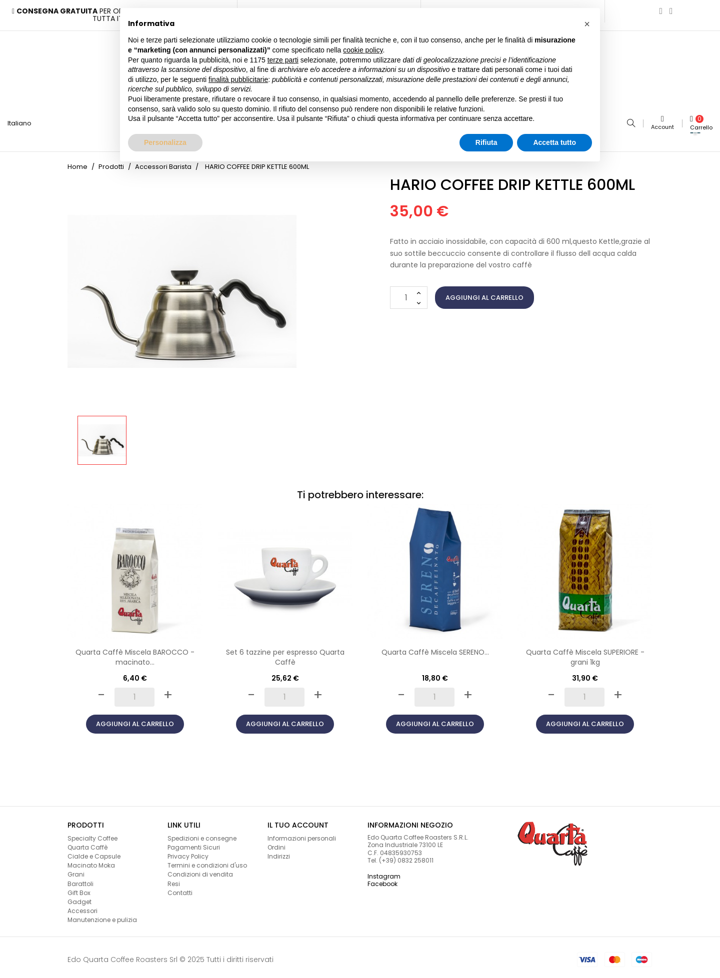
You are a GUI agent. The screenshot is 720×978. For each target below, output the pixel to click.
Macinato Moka (91, 861)
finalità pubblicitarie (238, 79)
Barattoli (81, 879)
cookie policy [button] (362, 50)
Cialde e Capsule (94, 852)
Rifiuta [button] (487, 142)
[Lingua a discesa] (24, 121)
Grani (76, 870)
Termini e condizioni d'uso (207, 861)
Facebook (383, 879)
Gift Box (79, 888)
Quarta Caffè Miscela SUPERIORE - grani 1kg (585, 653)
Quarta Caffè (88, 843)
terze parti (283, 60)
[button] (587, 24)
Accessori (83, 906)
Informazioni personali (302, 834)
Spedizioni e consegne (202, 834)
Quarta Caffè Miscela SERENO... (435, 648)
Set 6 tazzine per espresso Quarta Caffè (285, 653)
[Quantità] (409, 293)
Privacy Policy (188, 852)
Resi (174, 879)
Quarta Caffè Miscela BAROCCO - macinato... (135, 653)
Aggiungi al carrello (485, 293)
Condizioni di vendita (200, 870)
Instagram (384, 872)
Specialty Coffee (93, 834)
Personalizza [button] (165, 142)
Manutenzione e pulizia (102, 915)
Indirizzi (279, 852)
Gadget (80, 897)
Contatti (180, 888)
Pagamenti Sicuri (194, 843)
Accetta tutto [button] (554, 142)
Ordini (277, 843)
